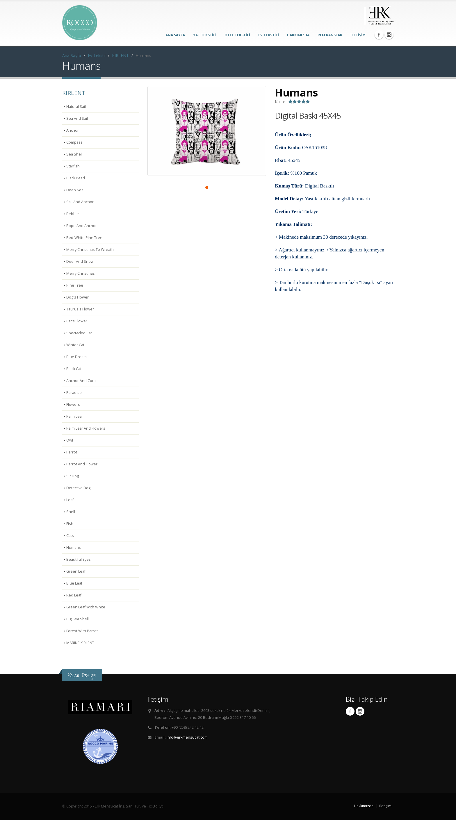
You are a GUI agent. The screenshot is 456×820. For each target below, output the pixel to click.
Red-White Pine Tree (84, 237)
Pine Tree (74, 285)
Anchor (72, 130)
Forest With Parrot (82, 630)
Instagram (389, 34)
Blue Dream (76, 356)
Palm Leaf (74, 416)
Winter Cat (75, 344)
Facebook (379, 34)
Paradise (74, 392)
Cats (70, 535)
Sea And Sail (77, 118)
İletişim (385, 805)
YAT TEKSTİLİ (204, 35)
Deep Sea (74, 189)
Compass (74, 142)
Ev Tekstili (97, 55)
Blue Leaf (74, 583)
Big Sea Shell (77, 619)
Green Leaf (76, 571)
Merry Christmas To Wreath (90, 249)
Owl (69, 440)
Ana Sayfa (71, 55)
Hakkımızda (363, 805)
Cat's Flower (76, 321)
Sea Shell (74, 154)
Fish (69, 523)
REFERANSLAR (330, 35)
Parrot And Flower (81, 464)
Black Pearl (75, 178)
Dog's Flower (77, 297)
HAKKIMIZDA (298, 35)
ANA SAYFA (175, 35)
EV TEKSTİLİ (268, 35)
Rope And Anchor (81, 225)
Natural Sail (76, 106)
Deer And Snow (80, 261)
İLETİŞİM (358, 35)
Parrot (71, 452)
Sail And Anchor (80, 201)
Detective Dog (78, 487)
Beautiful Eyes (78, 559)
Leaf (70, 499)
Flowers (73, 404)
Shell (70, 511)
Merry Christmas (80, 273)
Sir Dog (72, 476)
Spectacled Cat (79, 332)
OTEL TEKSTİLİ (237, 35)
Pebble (72, 213)
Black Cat (73, 368)
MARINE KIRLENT (80, 642)
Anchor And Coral (81, 380)
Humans (73, 547)
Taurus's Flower (80, 309)
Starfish (73, 166)
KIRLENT (120, 55)
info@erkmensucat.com (187, 737)
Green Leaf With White (85, 607)
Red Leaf (73, 595)
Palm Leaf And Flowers (85, 428)
